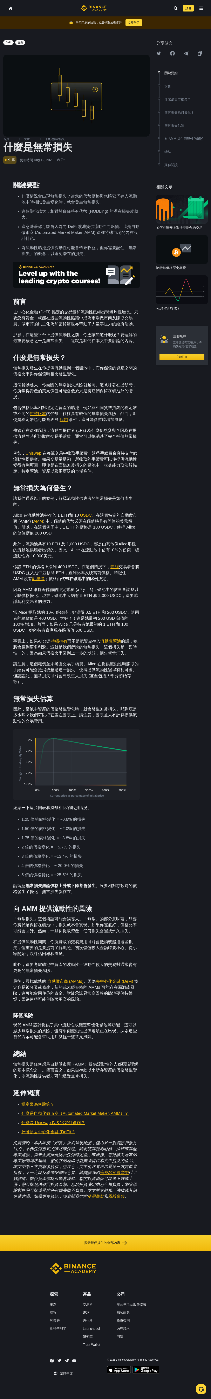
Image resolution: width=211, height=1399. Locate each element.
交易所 (88, 1304)
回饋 (120, 1336)
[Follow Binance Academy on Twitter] (59, 1360)
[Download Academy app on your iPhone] (119, 1370)
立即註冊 (182, 357)
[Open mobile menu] (201, 8)
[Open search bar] (174, 8)
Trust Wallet (91, 1344)
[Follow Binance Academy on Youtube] (74, 1360)
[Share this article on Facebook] (172, 53)
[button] (201, 8)
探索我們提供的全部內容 (105, 1243)
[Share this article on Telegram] (186, 53)
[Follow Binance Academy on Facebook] (52, 1361)
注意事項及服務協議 (131, 1304)
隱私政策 (123, 1312)
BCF (86, 1312)
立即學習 (133, 22)
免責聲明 (123, 1320)
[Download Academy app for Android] (145, 1370)
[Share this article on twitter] (158, 53)
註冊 (188, 8)
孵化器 (88, 1320)
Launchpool (91, 1328)
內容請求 (123, 1328)
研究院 (88, 1336)
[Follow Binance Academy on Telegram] (67, 1360)
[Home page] (94, 8)
